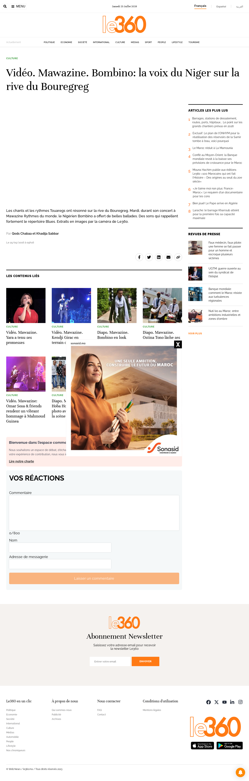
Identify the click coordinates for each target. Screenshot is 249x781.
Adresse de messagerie (28, 557)
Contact (101, 714)
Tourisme (194, 42)
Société (82, 42)
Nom (13, 540)
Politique (49, 42)
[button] (240, 772)
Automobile (12, 737)
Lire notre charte (21, 461)
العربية (239, 6)
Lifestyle (177, 42)
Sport (148, 42)
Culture (120, 42)
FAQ (99, 710)
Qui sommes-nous (62, 710)
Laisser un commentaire (94, 578)
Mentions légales (152, 710)
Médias (135, 42)
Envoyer (145, 661)
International (101, 42)
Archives (56, 719)
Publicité (56, 714)
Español (221, 6)
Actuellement (13, 42)
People (162, 42)
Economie (66, 42)
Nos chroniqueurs (15, 750)
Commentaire (20, 493)
